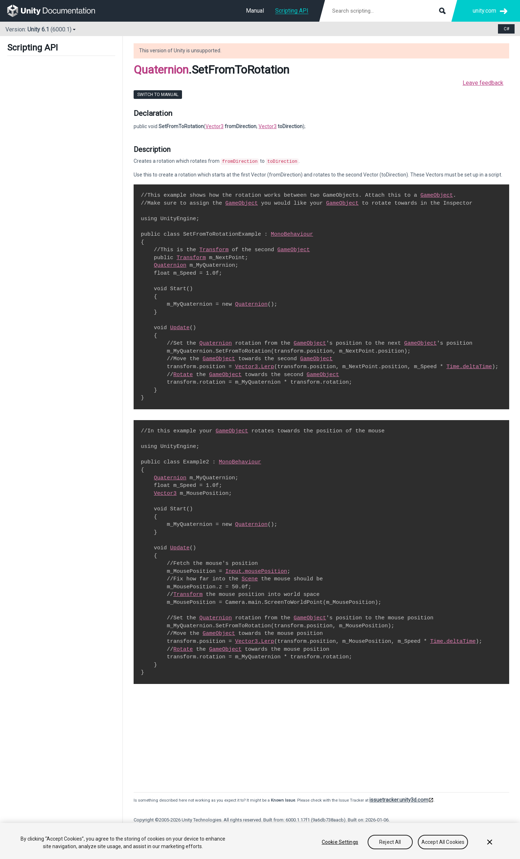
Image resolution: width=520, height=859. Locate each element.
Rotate (183, 374)
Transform (214, 249)
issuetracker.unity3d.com (398, 799)
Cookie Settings (340, 842)
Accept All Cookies (443, 842)
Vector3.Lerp (254, 366)
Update (180, 327)
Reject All (390, 842)
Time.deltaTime (469, 366)
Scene (250, 578)
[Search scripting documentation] (388, 11)
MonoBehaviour (292, 233)
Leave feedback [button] (483, 82)
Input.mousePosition (256, 570)
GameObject (436, 194)
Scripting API (291, 10)
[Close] (489, 842)
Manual (255, 10)
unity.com (484, 10)
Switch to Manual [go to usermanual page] (157, 94)
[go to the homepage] (56, 11)
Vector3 (214, 126)
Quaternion (161, 70)
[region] (260, 841)
